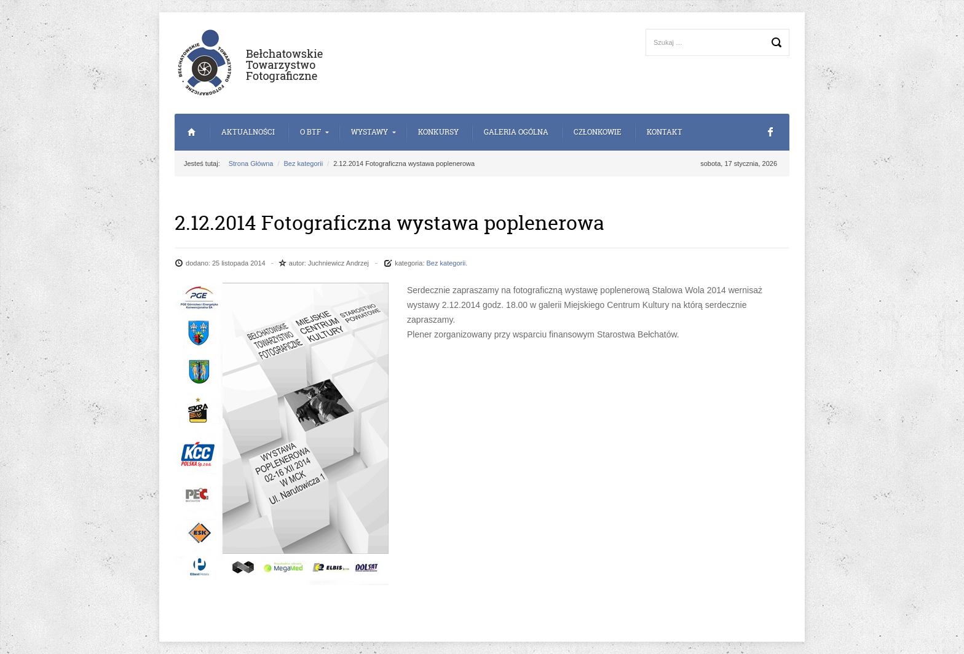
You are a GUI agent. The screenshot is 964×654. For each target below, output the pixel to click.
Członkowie (598, 132)
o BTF (310, 132)
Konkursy (438, 132)
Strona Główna (191, 132)
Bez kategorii (303, 163)
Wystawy (369, 132)
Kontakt (664, 132)
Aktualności (248, 132)
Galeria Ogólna (516, 132)
